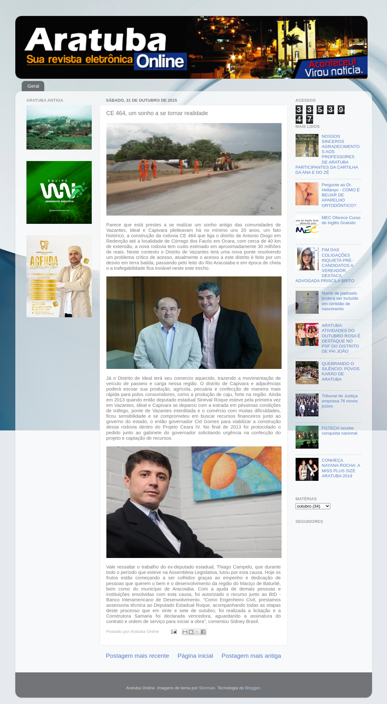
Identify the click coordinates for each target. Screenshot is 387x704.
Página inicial (195, 655)
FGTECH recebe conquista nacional (339, 431)
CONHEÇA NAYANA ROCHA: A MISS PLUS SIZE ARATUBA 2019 (341, 468)
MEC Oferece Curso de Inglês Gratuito (341, 220)
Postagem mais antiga (251, 655)
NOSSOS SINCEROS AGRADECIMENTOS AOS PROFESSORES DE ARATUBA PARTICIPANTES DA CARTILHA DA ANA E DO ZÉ (328, 154)
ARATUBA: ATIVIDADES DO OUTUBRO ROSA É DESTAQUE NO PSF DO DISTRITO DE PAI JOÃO (341, 338)
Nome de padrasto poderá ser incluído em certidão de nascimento (340, 301)
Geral (33, 86)
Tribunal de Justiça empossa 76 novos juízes (340, 400)
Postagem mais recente (137, 655)
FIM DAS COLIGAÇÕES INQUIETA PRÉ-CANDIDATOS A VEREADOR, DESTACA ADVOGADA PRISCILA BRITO (325, 265)
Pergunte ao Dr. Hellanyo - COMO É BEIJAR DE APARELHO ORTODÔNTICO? (341, 195)
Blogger (252, 688)
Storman (207, 688)
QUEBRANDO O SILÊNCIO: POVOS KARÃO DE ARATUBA (341, 371)
